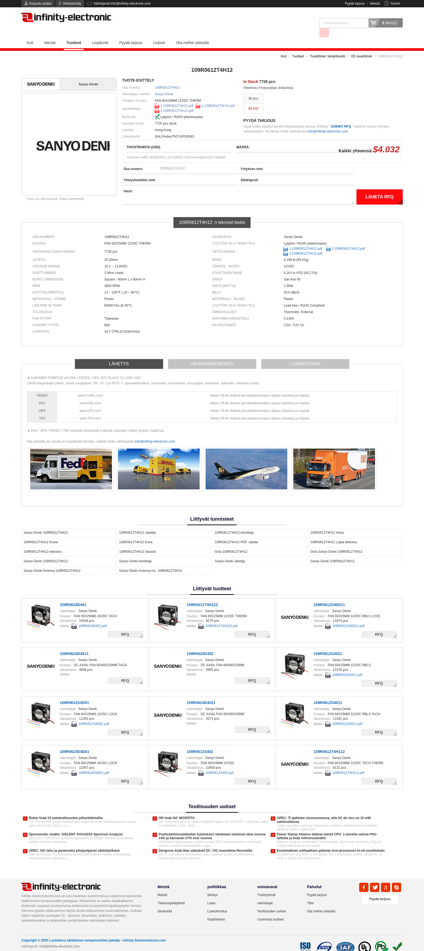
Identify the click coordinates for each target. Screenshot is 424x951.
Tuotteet (73, 33)
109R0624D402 (200, 644)
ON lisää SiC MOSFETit (177, 808)
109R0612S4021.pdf (347, 665)
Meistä (375, 3)
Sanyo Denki (164, 84)
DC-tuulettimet (361, 46)
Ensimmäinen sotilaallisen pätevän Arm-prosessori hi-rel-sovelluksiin (331, 841)
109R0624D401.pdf (92, 616)
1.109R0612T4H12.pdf (176, 96)
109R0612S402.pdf (219, 763)
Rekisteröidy (72, 3)
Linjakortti (100, 33)
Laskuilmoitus (217, 901)
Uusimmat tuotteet (270, 910)
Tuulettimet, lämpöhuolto (327, 46)
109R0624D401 (73, 595)
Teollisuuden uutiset (271, 901)
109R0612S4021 (328, 644)
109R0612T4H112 (329, 742)
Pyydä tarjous (355, 3)
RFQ (125, 624)
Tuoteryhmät (266, 885)
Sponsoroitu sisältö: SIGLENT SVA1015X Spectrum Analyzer (76, 824)
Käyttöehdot (216, 910)
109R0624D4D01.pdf (93, 763)
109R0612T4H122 (202, 595)
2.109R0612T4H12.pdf (218, 96)
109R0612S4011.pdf (347, 714)
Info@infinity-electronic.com (328, 121)
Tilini (310, 893)
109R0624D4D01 (74, 742)
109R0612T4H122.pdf (221, 616)
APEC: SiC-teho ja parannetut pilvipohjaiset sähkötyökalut (74, 841)
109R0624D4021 (201, 693)
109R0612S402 (200, 742)
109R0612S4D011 (329, 595)
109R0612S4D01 (74, 693)
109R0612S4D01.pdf (93, 714)
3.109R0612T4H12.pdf (176, 101)
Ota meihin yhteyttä (192, 33)
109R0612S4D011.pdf (348, 616)
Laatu (212, 893)
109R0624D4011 (74, 644)
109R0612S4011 (328, 693)
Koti (30, 33)
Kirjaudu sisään (40, 3)
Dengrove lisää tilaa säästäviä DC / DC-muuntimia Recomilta (205, 841)
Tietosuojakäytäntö (171, 893)
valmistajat (265, 893)
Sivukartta (165, 901)
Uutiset (159, 33)
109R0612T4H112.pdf (348, 763)
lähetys (213, 885)
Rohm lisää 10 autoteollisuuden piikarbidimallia (66, 808)
